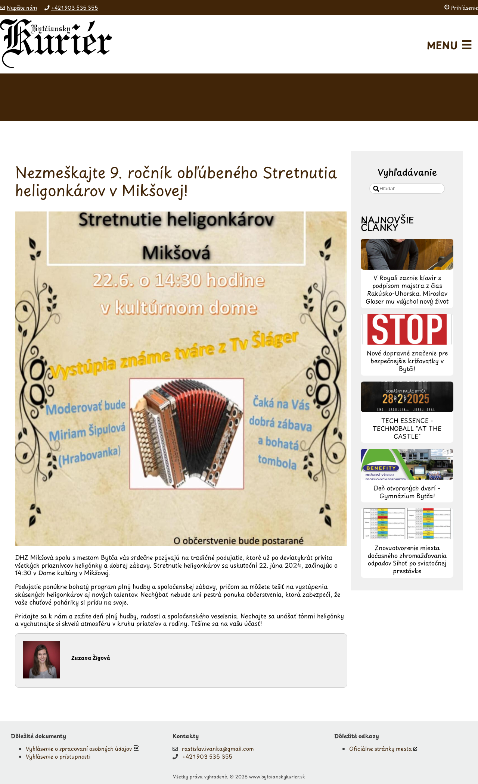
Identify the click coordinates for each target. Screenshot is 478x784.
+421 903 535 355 (74, 8)
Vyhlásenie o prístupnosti (58, 756)
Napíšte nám (22, 8)
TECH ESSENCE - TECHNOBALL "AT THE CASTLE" (407, 428)
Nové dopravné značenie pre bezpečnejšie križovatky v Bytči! (407, 360)
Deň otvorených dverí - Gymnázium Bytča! (407, 491)
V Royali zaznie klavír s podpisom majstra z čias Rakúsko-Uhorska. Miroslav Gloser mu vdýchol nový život (407, 289)
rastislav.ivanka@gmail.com (218, 748)
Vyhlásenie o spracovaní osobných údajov (79, 748)
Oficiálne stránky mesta (380, 748)
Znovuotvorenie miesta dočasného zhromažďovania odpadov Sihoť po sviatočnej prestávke (407, 559)
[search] (407, 189)
